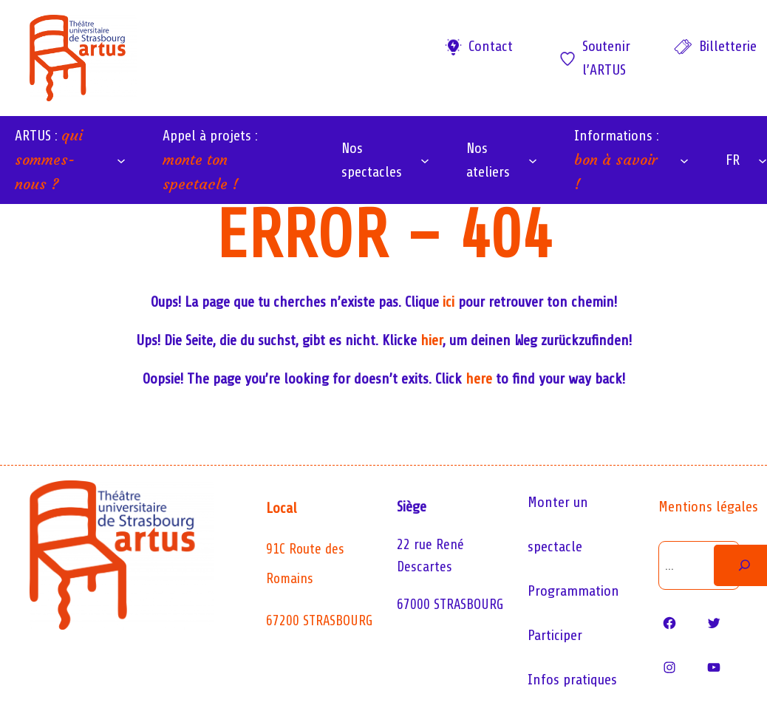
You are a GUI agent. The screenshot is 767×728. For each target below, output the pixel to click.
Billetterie (728, 46)
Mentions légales (708, 506)
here (479, 378)
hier (431, 340)
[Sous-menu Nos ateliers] (532, 160)
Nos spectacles (371, 160)
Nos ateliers (488, 160)
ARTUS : (49, 159)
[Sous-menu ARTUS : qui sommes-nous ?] (121, 160)
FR (733, 160)
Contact (490, 46)
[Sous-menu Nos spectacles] (424, 160)
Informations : (616, 160)
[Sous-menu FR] (762, 160)
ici (448, 301)
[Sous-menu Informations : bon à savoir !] (684, 160)
